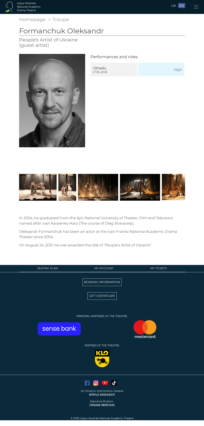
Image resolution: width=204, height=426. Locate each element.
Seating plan (47, 268)
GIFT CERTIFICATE (102, 296)
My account (104, 268)
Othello (99, 68)
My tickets (158, 268)
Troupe (60, 19)
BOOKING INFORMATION (102, 282)
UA (173, 6)
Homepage (32, 19)
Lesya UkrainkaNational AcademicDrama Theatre (29, 7)
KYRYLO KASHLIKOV (102, 394)
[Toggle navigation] (196, 7)
